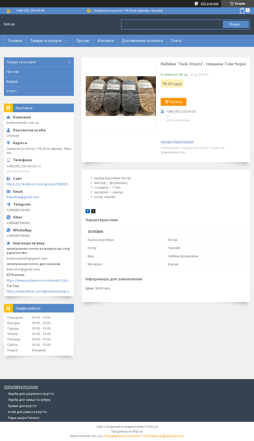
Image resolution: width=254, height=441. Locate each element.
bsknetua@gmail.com (22, 197)
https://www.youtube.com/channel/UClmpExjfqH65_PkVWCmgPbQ (38, 280)
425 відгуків (209, 3)
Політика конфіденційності (164, 436)
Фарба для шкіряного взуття (31, 394)
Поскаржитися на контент (123, 436)
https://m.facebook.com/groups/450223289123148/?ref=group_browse (38, 184)
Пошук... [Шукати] (235, 24)
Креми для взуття (22, 406)
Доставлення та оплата (142, 41)
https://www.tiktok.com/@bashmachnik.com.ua (38, 291)
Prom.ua (152, 427)
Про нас (83, 41)
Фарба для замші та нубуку (29, 400)
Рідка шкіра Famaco (23, 418)
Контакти (106, 41)
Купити (176, 101)
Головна (15, 41)
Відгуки (12, 81)
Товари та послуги (45, 41)
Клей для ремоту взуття (27, 412)
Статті (176, 41)
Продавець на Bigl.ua (127, 431)
